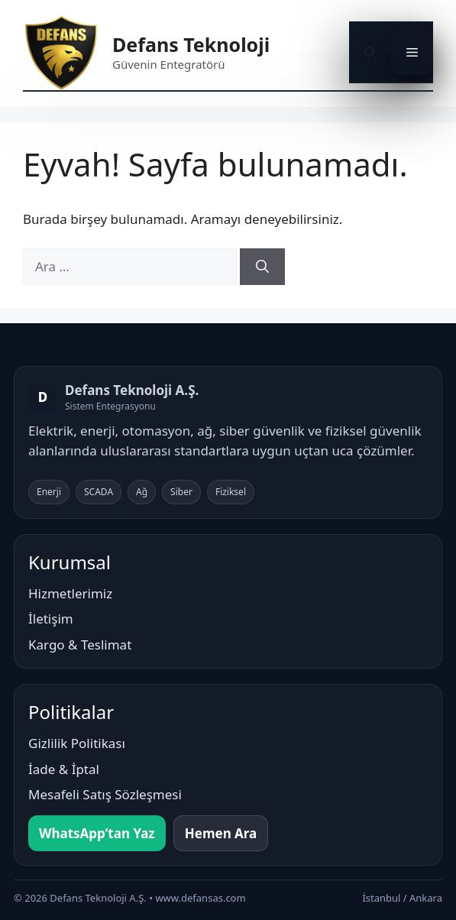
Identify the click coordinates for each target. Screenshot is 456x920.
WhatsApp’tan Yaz (97, 833)
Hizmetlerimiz (70, 593)
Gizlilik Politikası (76, 743)
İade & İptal (63, 769)
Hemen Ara (221, 833)
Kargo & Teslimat (79, 644)
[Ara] (262, 266)
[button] (370, 52)
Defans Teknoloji (191, 44)
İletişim (50, 618)
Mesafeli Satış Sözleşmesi (105, 794)
